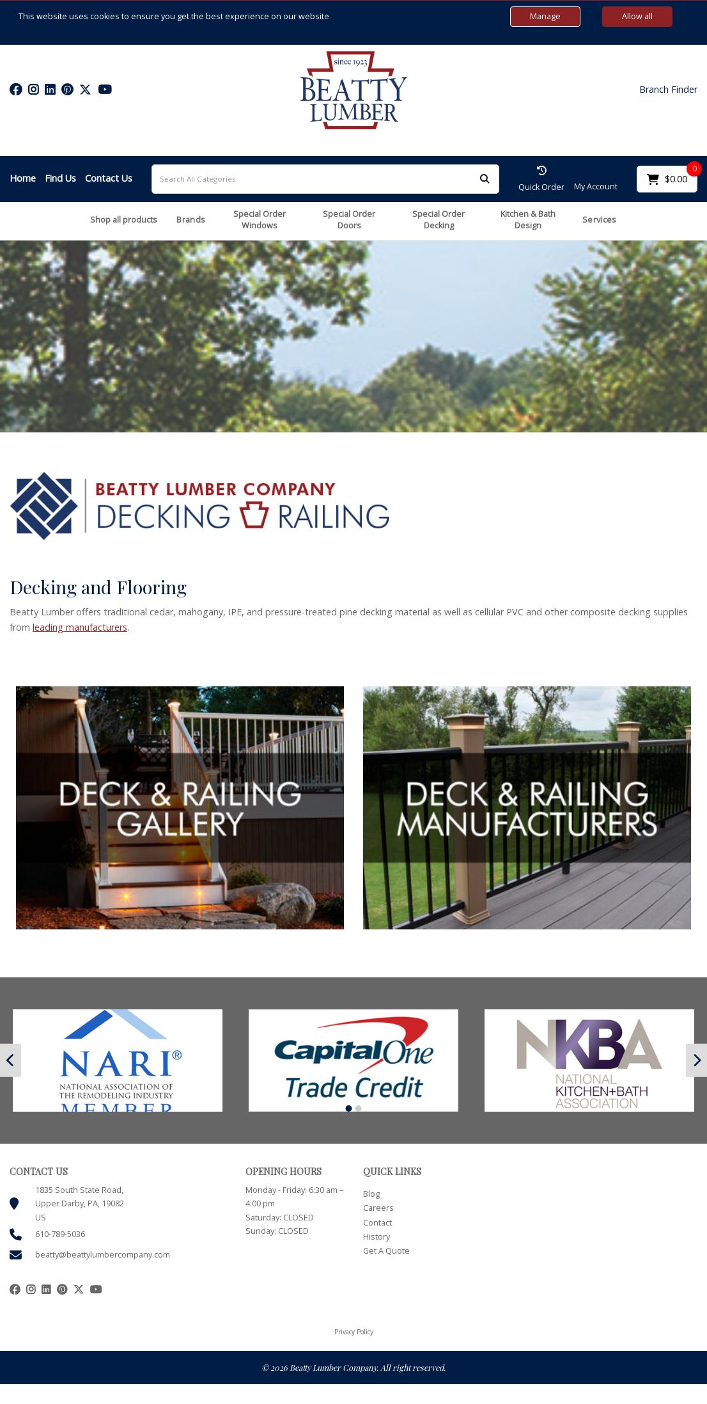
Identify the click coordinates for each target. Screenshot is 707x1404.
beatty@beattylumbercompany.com (102, 1254)
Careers (378, 1208)
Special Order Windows (259, 220)
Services (599, 219)
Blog (371, 1193)
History (376, 1236)
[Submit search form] (484, 178)
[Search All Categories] (325, 179)
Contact (377, 1222)
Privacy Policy (353, 1331)
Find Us (60, 178)
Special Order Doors (349, 220)
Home (23, 178)
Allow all (637, 16)
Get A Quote (386, 1250)
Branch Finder (668, 89)
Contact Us (108, 178)
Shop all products (123, 219)
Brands (190, 219)
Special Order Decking (438, 220)
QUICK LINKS (392, 1171)
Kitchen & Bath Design (528, 220)
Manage (545, 16)
